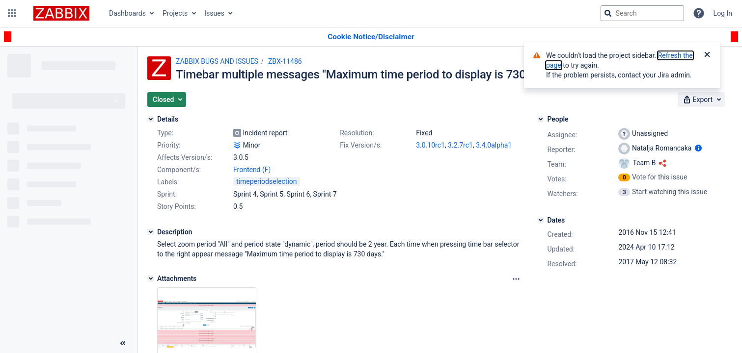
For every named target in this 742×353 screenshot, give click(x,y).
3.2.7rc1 (460, 145)
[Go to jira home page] (61, 13)
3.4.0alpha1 (494, 145)
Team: (556, 164)
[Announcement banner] (371, 37)
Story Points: (176, 206)
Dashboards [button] (127, 13)
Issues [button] (214, 13)
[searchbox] (642, 13)
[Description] (150, 231)
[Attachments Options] (516, 279)
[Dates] (540, 220)
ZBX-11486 (285, 61)
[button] (12, 13)
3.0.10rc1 (430, 145)
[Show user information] (698, 148)
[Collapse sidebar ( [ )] (122, 343)
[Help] (699, 13)
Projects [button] (175, 13)
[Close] (707, 55)
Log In (723, 13)
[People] (540, 119)
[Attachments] (150, 278)
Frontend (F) (252, 170)
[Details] (150, 119)
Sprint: (167, 194)
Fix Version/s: (361, 145)
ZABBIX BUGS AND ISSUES (217, 61)
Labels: (168, 182)
